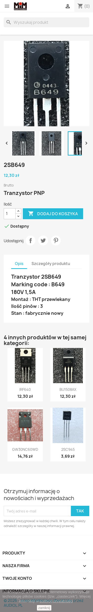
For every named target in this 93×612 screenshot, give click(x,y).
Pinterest (56, 240)
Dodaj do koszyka (53, 214)
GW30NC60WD (25, 449)
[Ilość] (10, 213)
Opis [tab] (19, 263)
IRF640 (25, 389)
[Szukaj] (46, 22)
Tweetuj (43, 240)
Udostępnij (30, 240)
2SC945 (68, 449)
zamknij (44, 608)
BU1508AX (68, 389)
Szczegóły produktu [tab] (50, 263)
